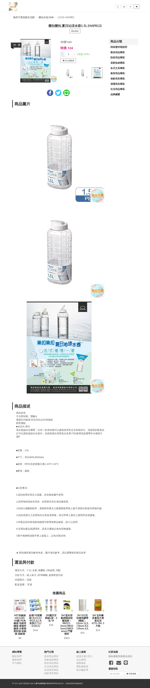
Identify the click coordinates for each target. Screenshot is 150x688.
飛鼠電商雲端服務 (73, 683)
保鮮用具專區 (117, 78)
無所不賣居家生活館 (24, 17)
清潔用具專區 (117, 83)
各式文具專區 (117, 68)
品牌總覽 (115, 94)
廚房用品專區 (117, 73)
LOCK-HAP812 (66, 17)
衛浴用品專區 (117, 52)
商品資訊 (75, 31)
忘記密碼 (81, 659)
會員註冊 (81, 656)
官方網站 (17, 663)
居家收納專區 (117, 62)
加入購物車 (68, 60)
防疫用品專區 (117, 57)
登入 (90, 656)
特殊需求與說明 (118, 46)
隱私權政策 (82, 666)
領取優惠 (131, 673)
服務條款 (81, 663)
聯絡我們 (17, 659)
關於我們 (17, 656)
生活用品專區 (117, 89)
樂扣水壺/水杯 (46, 17)
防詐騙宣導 (82, 669)
